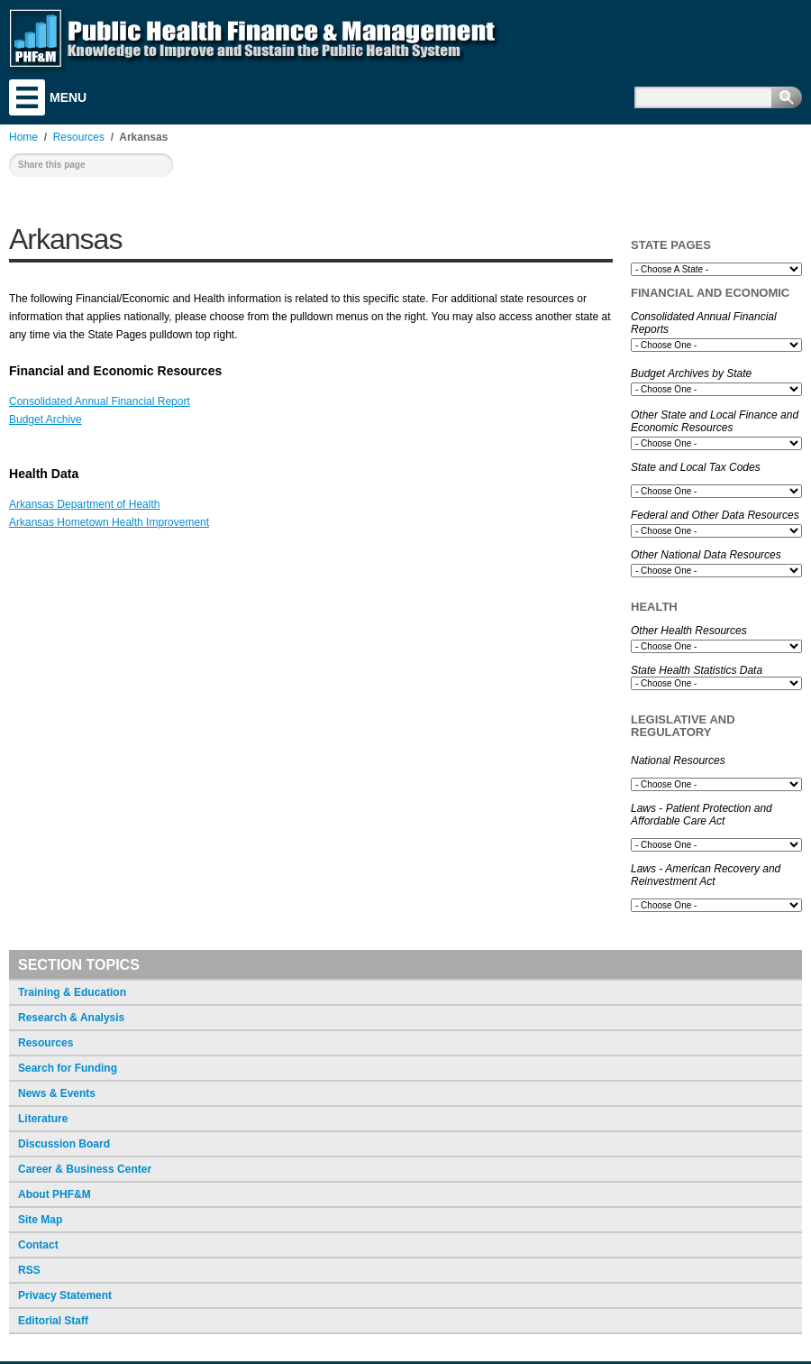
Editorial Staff (53, 1320)
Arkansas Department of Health (84, 504)
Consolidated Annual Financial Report (99, 401)
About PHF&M (54, 1194)
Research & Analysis (71, 1017)
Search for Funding (67, 1068)
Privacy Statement (65, 1295)
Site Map (40, 1219)
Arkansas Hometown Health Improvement (109, 522)
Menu (27, 97)
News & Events (57, 1093)
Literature (43, 1118)
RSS (29, 1270)
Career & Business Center (84, 1169)
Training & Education (72, 992)
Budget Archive (45, 419)
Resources (45, 1043)
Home (23, 137)
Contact (38, 1245)
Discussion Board (64, 1144)
